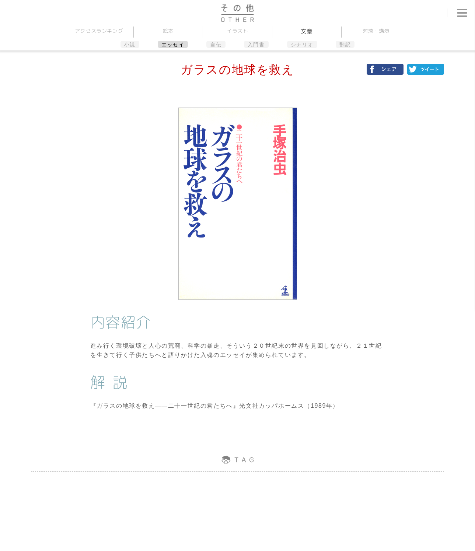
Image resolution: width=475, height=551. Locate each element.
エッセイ (172, 45)
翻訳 (345, 45)
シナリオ (302, 45)
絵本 (168, 30)
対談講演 (376, 30)
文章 (307, 31)
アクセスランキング (99, 30)
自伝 (215, 45)
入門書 (256, 45)
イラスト (237, 30)
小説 (130, 45)
